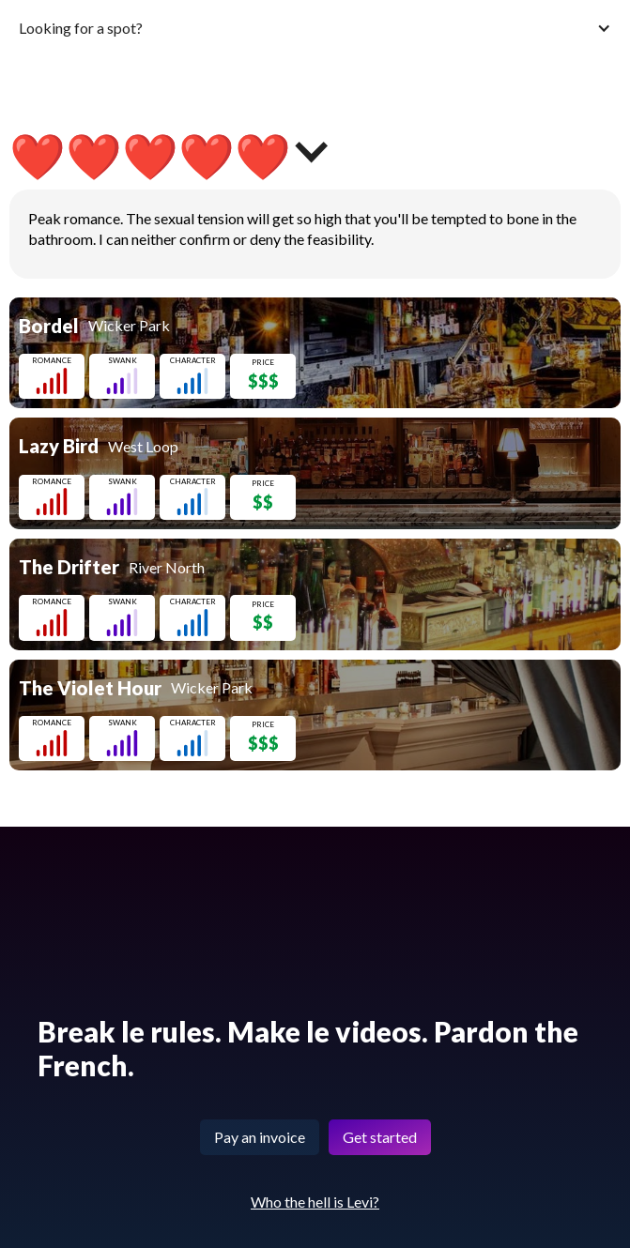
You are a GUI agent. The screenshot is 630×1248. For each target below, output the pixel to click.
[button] (315, 27)
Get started (380, 1137)
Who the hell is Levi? (315, 1201)
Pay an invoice (259, 1137)
